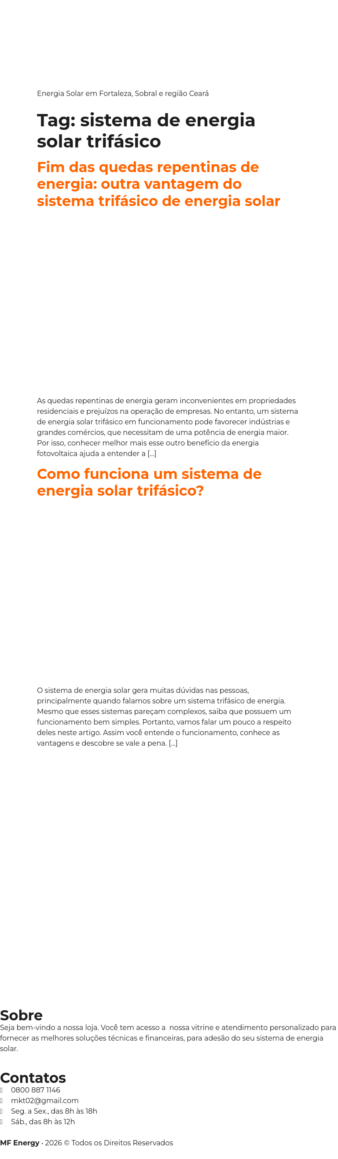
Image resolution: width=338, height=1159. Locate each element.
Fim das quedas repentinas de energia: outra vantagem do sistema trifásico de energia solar (158, 184)
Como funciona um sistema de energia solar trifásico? (149, 482)
